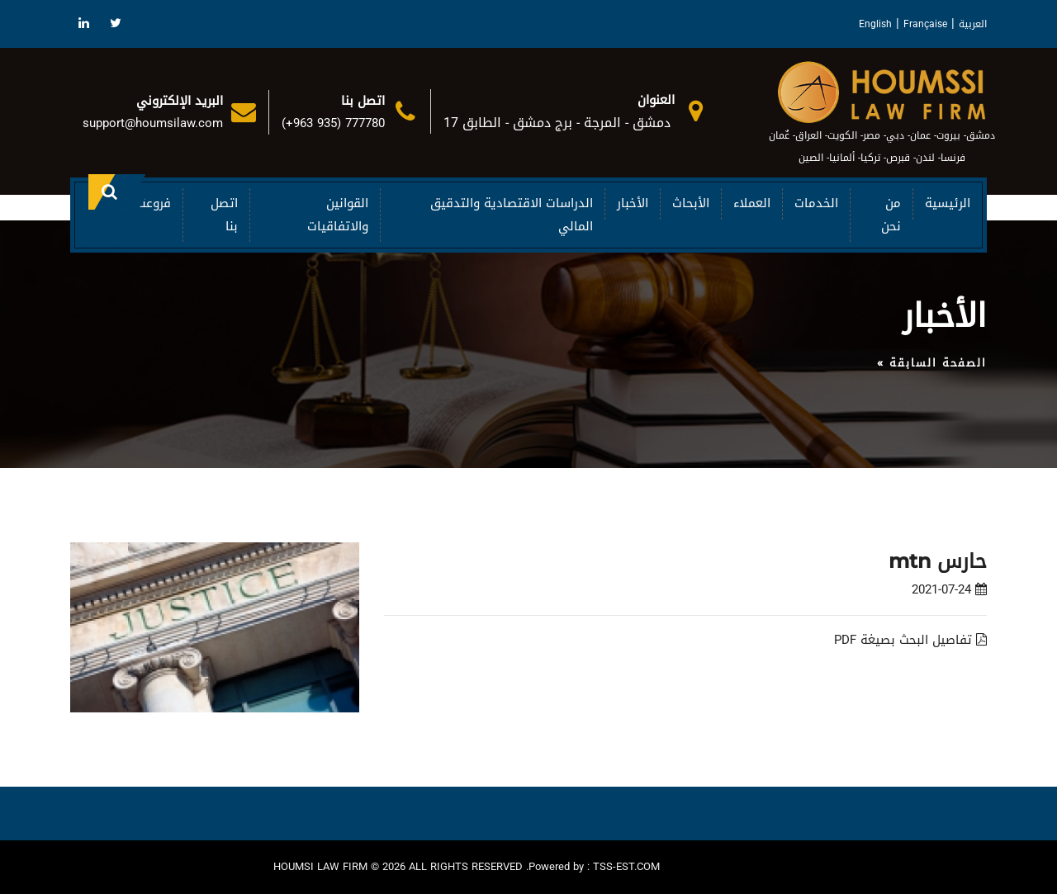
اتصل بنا (224, 214)
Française (925, 24)
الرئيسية (947, 203)
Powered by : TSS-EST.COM (594, 867)
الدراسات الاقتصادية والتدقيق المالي (511, 214)
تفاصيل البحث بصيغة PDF (910, 639)
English (875, 24)
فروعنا (154, 203)
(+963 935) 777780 (333, 123)
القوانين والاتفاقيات (337, 214)
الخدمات (816, 203)
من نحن (891, 214)
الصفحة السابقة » (932, 362)
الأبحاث (690, 203)
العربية (973, 24)
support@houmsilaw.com (153, 123)
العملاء (751, 203)
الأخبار (632, 203)
